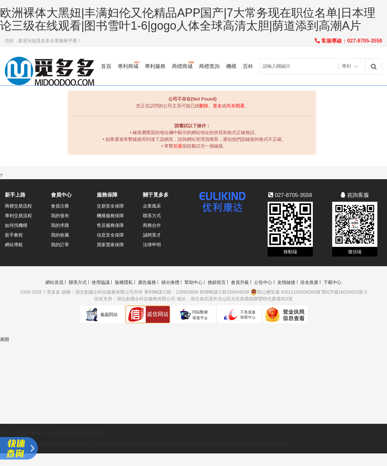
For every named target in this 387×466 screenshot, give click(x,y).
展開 (4, 339)
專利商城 (128, 66)
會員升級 (240, 282)
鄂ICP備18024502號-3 (344, 292)
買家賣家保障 (110, 244)
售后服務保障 (110, 225)
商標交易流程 (18, 206)
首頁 (106, 66)
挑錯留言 (217, 282)
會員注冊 (60, 206)
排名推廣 (309, 282)
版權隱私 (124, 282)
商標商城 (182, 66)
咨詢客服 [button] (355, 195)
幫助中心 (193, 282)
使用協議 (101, 282)
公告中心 (263, 282)
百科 (248, 66)
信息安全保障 (110, 235)
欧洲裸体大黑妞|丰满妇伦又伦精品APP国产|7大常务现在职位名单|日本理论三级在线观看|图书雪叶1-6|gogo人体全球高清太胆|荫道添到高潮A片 (187, 19)
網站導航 (14, 244)
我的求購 (60, 225)
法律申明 (152, 244)
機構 (231, 66)
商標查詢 (209, 66)
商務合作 (152, 225)
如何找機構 (16, 225)
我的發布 (60, 215)
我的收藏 (60, 235)
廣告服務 (147, 282)
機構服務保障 (110, 215)
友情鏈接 (286, 282)
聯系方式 (152, 215)
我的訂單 (60, 244)
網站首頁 (54, 282)
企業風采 (152, 206)
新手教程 (14, 235)
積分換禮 (170, 282)
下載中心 (332, 282)
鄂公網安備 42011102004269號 (286, 292)
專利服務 (155, 66)
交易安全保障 (110, 206)
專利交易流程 (18, 215)
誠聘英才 (152, 235)
